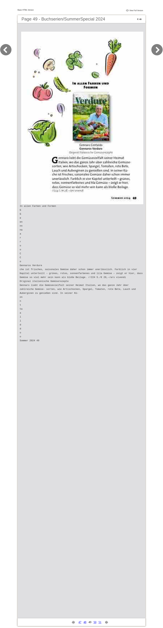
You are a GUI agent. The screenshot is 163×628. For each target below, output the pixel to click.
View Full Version (136, 11)
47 (79, 622)
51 (100, 622)
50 (95, 622)
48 (84, 622)
